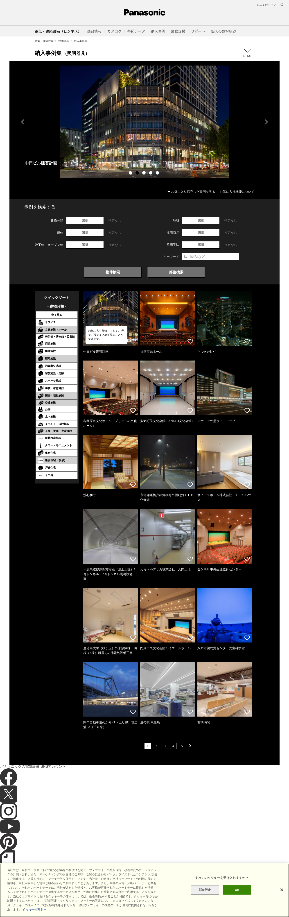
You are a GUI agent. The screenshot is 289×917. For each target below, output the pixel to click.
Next (266, 121)
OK (237, 890)
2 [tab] (137, 173)
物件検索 (113, 272)
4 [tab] (151, 173)
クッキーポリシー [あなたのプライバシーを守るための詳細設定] (34, 909)
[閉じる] (282, 890)
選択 (85, 220)
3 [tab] (144, 173)
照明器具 (63, 41)
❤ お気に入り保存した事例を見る (191, 191)
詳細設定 (205, 890)
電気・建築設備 (44, 41)
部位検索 (176, 272)
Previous (22, 121)
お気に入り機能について (237, 191)
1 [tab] (131, 173)
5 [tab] (158, 173)
